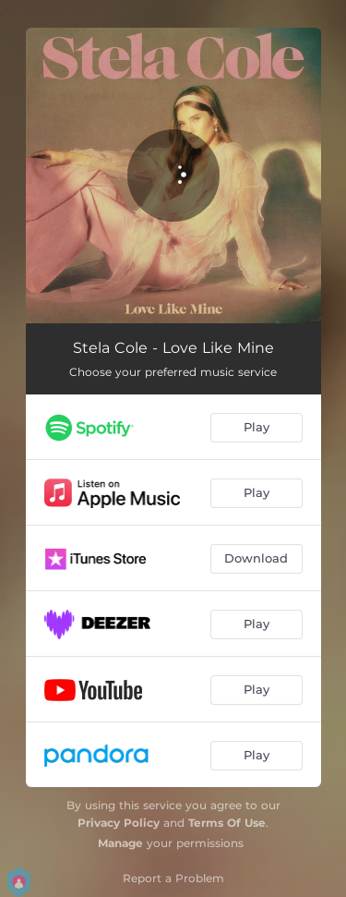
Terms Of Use (227, 823)
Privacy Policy (119, 823)
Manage (120, 843)
